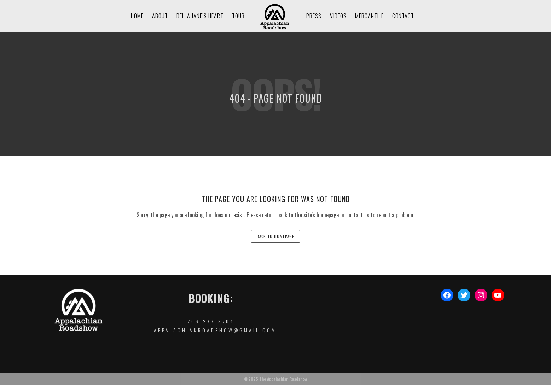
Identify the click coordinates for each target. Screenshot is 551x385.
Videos (338, 16)
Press (313, 16)
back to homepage (275, 236)
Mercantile (369, 16)
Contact (403, 16)
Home (137, 16)
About (160, 16)
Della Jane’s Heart (200, 16)
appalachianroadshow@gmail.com (215, 330)
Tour (238, 16)
